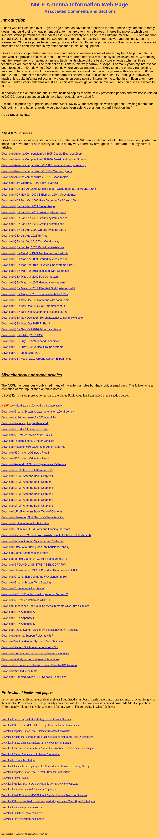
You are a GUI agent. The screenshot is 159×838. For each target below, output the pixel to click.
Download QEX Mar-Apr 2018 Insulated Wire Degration (35, 270)
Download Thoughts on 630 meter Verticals (27, 440)
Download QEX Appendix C (18, 618)
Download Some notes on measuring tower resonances (35, 653)
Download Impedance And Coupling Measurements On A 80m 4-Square (45, 606)
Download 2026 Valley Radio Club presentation (36, 405)
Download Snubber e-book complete (21, 812)
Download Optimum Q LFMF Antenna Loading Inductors (35, 529)
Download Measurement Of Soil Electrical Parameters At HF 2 (39, 570)
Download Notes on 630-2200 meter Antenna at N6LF (34, 446)
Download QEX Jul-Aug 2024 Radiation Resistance (32, 247)
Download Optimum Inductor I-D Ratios (25, 523)
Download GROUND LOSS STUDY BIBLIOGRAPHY (33, 564)
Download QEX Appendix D (18, 623)
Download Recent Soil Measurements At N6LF (29, 647)
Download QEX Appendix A (18, 611)
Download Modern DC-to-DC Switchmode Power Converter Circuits (39, 783)
